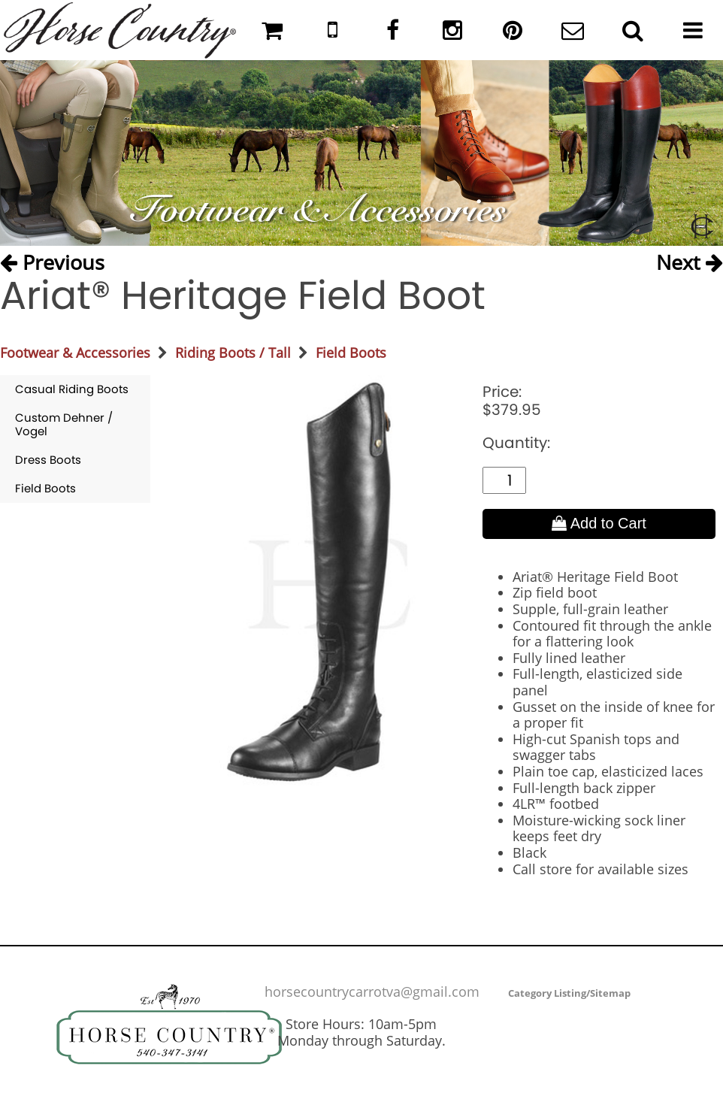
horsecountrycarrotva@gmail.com (372, 991)
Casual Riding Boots (72, 389)
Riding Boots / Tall (233, 353)
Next (689, 261)
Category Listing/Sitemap (569, 993)
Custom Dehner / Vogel (64, 424)
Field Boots (351, 353)
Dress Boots (48, 460)
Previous (52, 261)
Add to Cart (599, 523)
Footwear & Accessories (75, 353)
